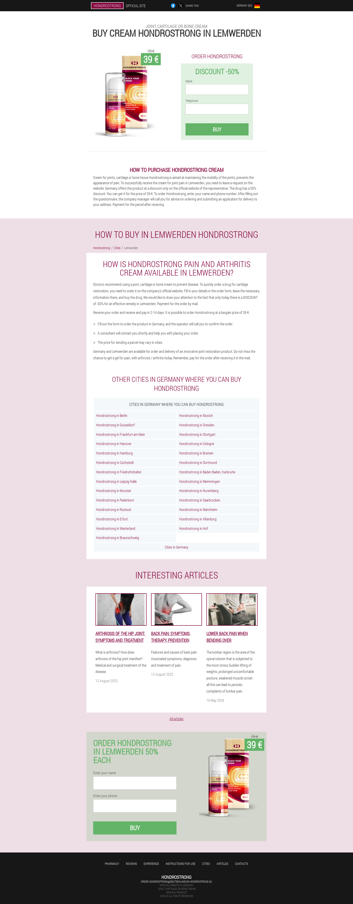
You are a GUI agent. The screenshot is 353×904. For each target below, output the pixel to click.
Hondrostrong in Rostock (113, 509)
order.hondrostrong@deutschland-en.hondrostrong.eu (176, 881)
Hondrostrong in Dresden (196, 425)
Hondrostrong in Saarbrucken (199, 500)
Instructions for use (180, 863)
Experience (151, 863)
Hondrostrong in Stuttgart (197, 434)
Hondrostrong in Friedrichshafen (118, 472)
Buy (217, 129)
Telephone (192, 100)
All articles (176, 718)
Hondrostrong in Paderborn (115, 500)
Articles (222, 863)
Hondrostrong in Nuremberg (199, 490)
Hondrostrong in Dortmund (198, 462)
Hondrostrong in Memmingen (199, 481)
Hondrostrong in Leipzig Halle (116, 481)
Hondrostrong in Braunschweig (117, 537)
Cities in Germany (176, 547)
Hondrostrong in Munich (196, 415)
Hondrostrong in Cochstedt (115, 462)
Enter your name (104, 773)
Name (189, 81)
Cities (206, 863)
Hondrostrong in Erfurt (112, 519)
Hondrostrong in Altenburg (198, 519)
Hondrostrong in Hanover (113, 443)
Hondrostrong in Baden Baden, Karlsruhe (207, 472)
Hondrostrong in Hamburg (114, 453)
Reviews (131, 863)
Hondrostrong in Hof (193, 528)
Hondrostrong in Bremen (196, 453)
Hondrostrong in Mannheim (198, 509)
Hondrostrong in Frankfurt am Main (120, 434)
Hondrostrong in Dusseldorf (115, 425)
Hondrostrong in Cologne (196, 443)
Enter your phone (105, 796)
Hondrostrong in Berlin (111, 415)
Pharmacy (112, 863)
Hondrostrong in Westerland (115, 528)
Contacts (241, 863)
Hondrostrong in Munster (113, 490)
